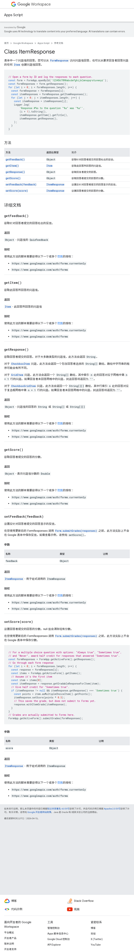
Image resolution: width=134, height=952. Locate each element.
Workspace (34, 4)
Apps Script (13, 15)
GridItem (17, 375)
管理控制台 (53, 928)
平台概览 (9, 932)
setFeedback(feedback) (21, 184)
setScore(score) (17, 190)
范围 (60, 256)
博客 (93, 928)
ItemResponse (55, 184)
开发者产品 (10, 938)
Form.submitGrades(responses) (76, 530)
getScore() (13, 178)
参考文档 (58, 43)
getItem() (12, 165)
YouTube (96, 944)
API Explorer (54, 944)
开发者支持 (10, 949)
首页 (6, 43)
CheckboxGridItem (23, 386)
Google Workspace (23, 43)
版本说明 (9, 943)
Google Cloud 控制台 (58, 939)
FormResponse (59, 60)
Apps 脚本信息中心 (57, 933)
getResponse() (15, 172)
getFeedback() (15, 159)
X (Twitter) (97, 939)
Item (17, 64)
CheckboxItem (20, 363)
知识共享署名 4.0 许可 (58, 808)
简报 (93, 933)
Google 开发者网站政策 (39, 812)
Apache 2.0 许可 (112, 808)
